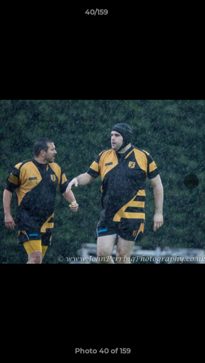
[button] (169, 14)
